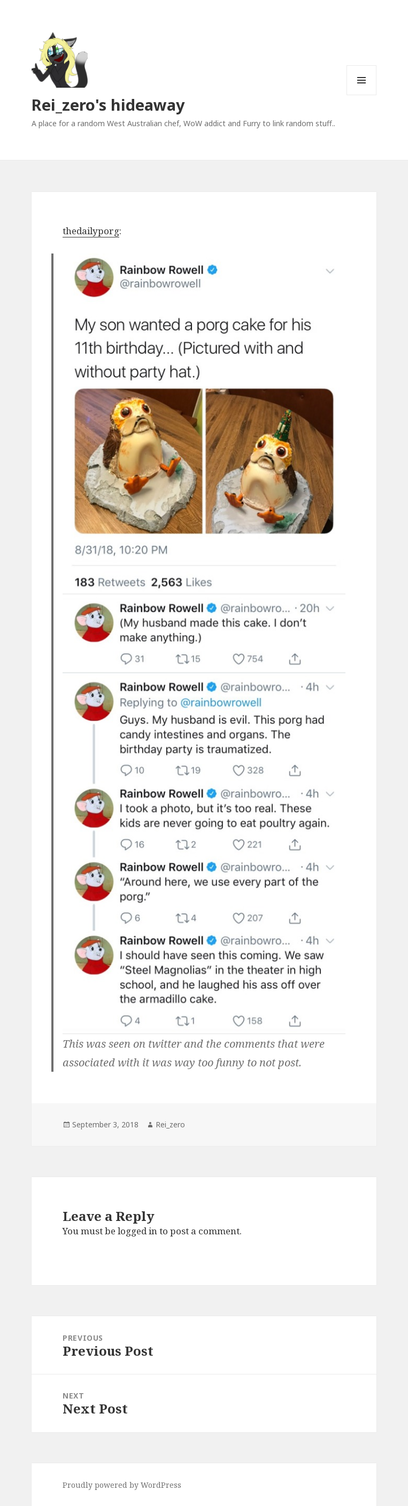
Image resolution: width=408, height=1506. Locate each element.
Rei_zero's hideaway (108, 104)
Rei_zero (170, 1124)
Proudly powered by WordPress (122, 1485)
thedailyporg (91, 231)
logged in (137, 1231)
